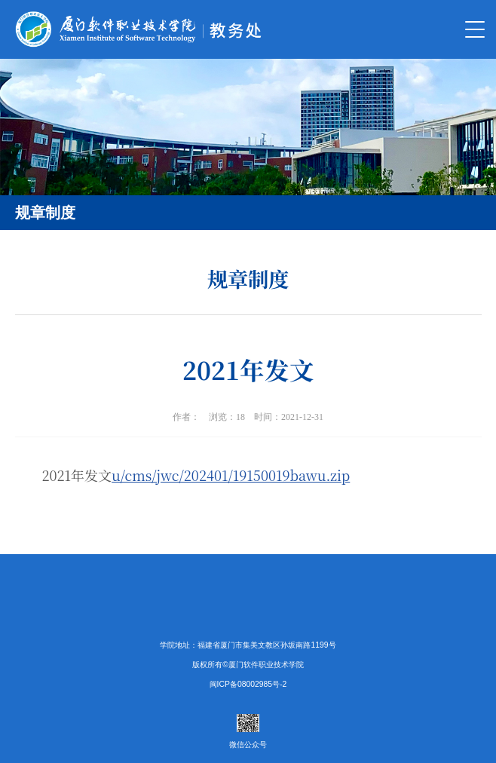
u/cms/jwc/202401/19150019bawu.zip (231, 475)
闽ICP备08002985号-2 (248, 684)
